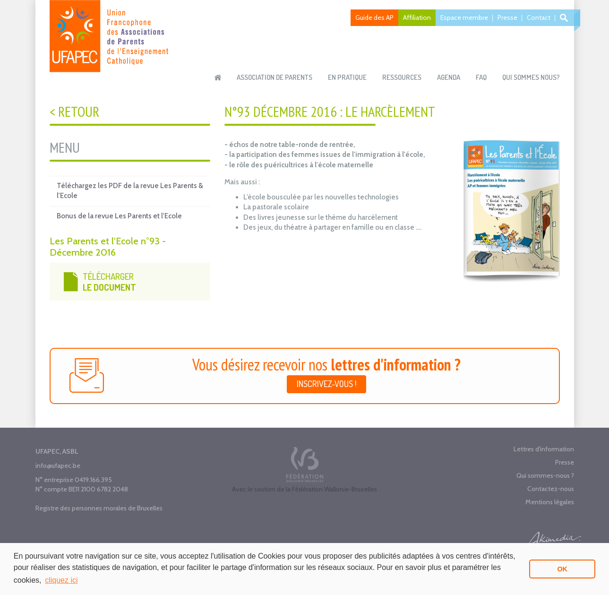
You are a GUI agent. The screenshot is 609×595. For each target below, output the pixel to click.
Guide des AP (374, 17)
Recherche (565, 17)
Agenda (448, 77)
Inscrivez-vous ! (326, 384)
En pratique (347, 77)
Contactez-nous (550, 488)
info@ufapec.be (57, 465)
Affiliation (417, 17)
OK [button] (562, 569)
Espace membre (464, 17)
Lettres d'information (544, 449)
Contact (538, 17)
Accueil (217, 77)
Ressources (401, 77)
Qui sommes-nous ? (545, 475)
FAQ (481, 77)
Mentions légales (549, 502)
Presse (507, 17)
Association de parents (274, 77)
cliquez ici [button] (61, 580)
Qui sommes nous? (531, 77)
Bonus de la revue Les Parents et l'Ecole (119, 216)
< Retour (74, 111)
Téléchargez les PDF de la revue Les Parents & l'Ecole (130, 190)
